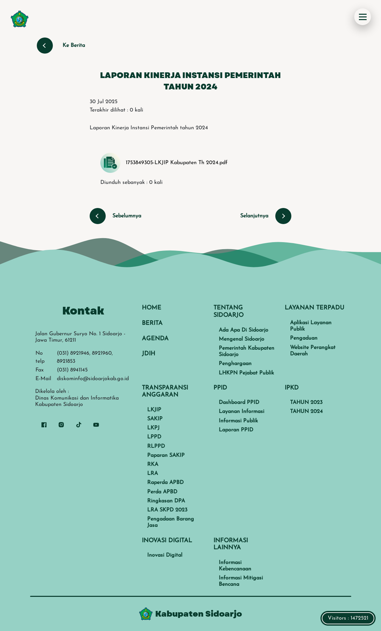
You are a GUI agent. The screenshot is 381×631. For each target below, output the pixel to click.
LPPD (154, 437)
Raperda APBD (165, 482)
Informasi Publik (238, 421)
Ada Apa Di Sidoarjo (243, 330)
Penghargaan (235, 363)
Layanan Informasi (241, 411)
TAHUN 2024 (306, 411)
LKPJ (153, 428)
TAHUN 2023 (306, 402)
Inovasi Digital (164, 555)
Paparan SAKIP (166, 455)
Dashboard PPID (239, 402)
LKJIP (154, 410)
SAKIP (155, 419)
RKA (152, 464)
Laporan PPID (236, 430)
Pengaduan (303, 338)
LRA (152, 473)
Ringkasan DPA (166, 501)
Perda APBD (162, 492)
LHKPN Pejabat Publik (246, 373)
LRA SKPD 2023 (167, 510)
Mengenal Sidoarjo (241, 339)
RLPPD (156, 446)
